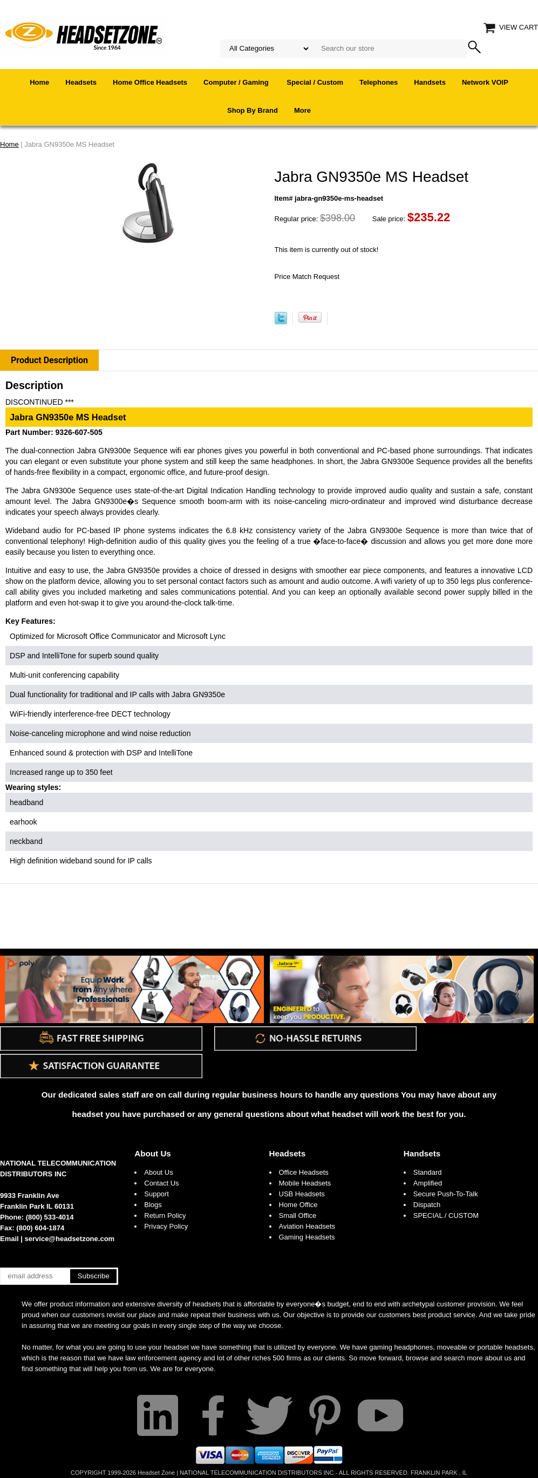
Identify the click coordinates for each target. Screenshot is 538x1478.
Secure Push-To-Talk (445, 1194)
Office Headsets (304, 1172)
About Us (152, 1153)
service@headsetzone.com (70, 1239)
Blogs (153, 1205)
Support (156, 1194)
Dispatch (427, 1205)
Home (39, 82)
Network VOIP (485, 82)
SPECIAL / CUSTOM (446, 1215)
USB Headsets (302, 1194)
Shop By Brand (252, 110)
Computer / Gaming (236, 82)
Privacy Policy (166, 1226)
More (302, 110)
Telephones (378, 82)
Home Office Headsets (150, 82)
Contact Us (161, 1183)
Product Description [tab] (49, 360)
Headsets (81, 82)
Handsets (430, 82)
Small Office (298, 1215)
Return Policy (165, 1215)
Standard (427, 1172)
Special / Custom (315, 82)
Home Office (298, 1205)
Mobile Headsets (305, 1183)
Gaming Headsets (307, 1237)
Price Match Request (307, 277)
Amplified (427, 1183)
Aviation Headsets (307, 1226)
